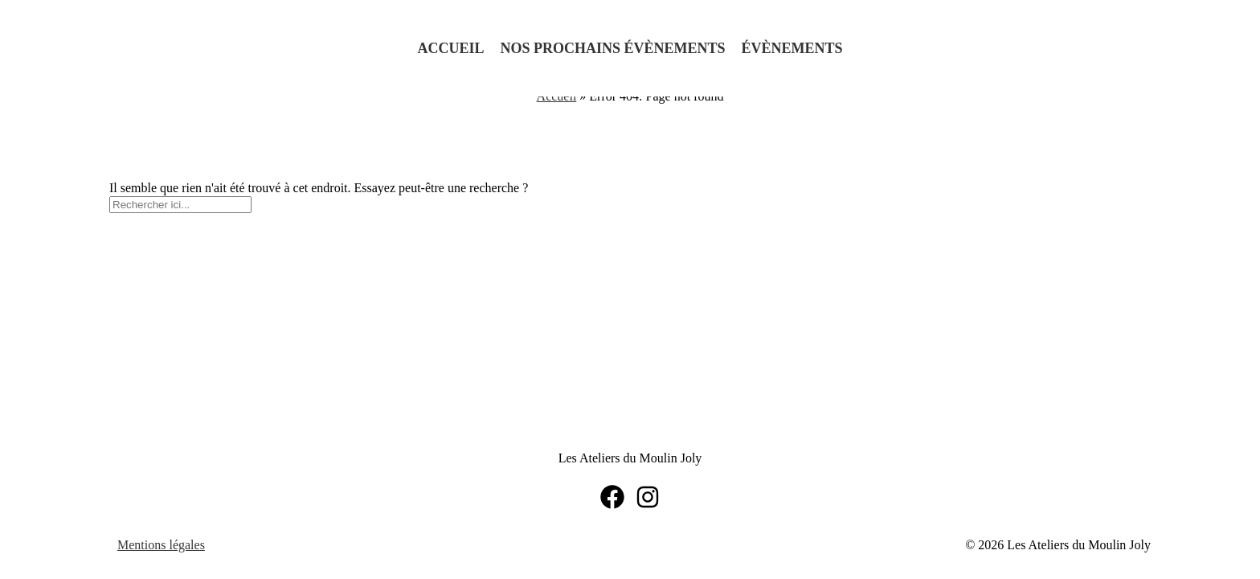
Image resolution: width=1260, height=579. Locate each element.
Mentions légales (161, 545)
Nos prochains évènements (612, 48)
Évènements (792, 48)
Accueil (450, 48)
